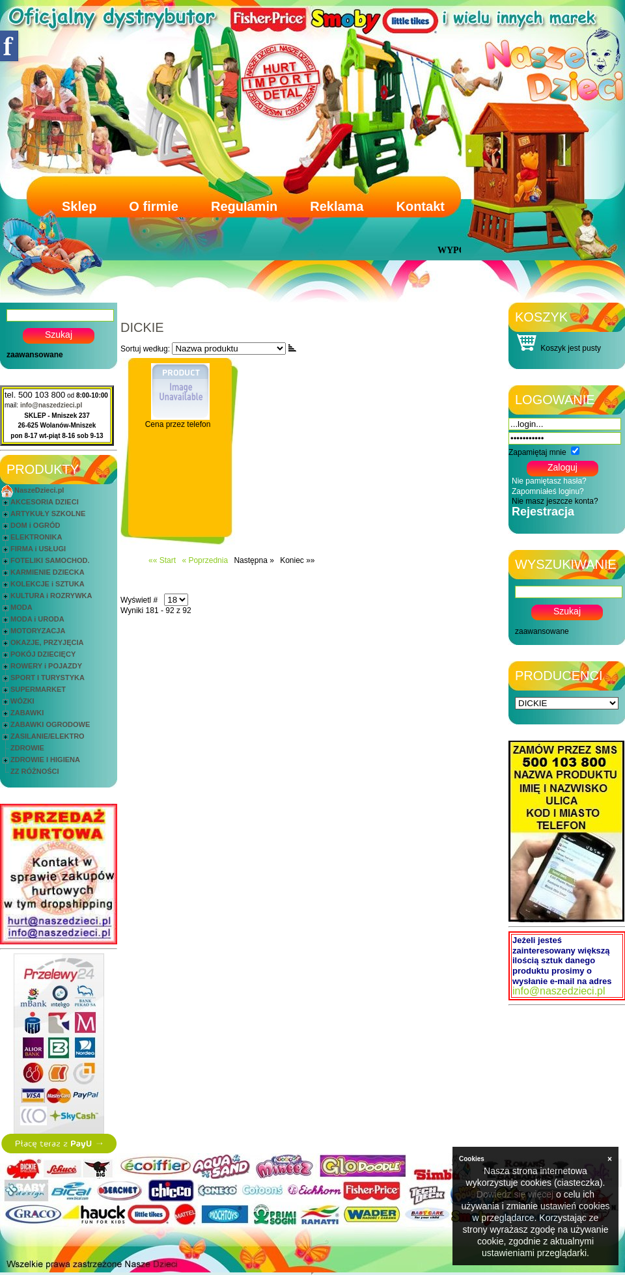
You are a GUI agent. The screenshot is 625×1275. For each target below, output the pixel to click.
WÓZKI (22, 701)
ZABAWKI (27, 713)
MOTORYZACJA (37, 631)
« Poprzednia (205, 560)
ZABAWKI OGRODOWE (50, 724)
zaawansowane (35, 354)
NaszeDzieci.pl (39, 490)
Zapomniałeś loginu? (548, 491)
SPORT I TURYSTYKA (47, 677)
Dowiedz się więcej (515, 1194)
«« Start (162, 560)
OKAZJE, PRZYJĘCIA (46, 642)
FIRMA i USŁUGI (38, 549)
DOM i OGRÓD (35, 525)
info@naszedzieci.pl (51, 405)
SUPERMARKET (38, 689)
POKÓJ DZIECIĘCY (43, 654)
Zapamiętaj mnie (537, 452)
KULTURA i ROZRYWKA (51, 595)
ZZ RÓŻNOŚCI (34, 771)
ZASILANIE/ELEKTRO (47, 736)
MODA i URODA (37, 619)
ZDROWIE (27, 748)
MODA (21, 607)
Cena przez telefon (178, 424)
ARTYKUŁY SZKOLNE (47, 513)
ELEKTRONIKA (36, 537)
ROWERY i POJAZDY (46, 666)
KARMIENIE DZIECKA (47, 572)
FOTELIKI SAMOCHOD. (50, 560)
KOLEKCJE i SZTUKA (47, 584)
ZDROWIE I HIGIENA (45, 759)
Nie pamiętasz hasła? (549, 481)
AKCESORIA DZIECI (44, 502)
